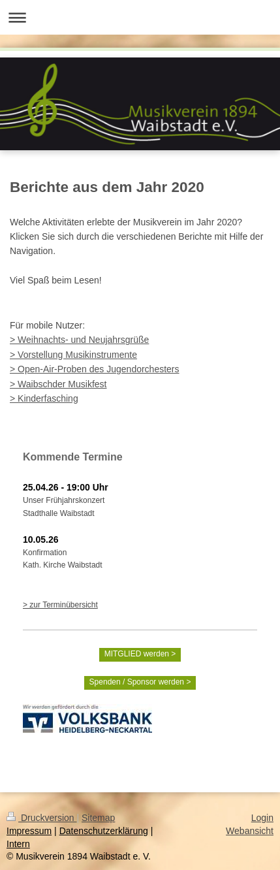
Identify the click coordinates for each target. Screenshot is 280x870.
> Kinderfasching (44, 398)
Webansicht (249, 831)
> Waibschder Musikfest (58, 384)
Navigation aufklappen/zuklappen (140, 17)
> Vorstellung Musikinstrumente (73, 354)
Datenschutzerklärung (103, 831)
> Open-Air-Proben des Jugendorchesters (94, 369)
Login (262, 818)
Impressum (29, 831)
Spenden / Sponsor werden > (140, 681)
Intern (18, 844)
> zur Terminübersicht (60, 604)
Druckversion (41, 818)
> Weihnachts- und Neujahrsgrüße (79, 339)
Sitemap (98, 818)
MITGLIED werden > (140, 653)
